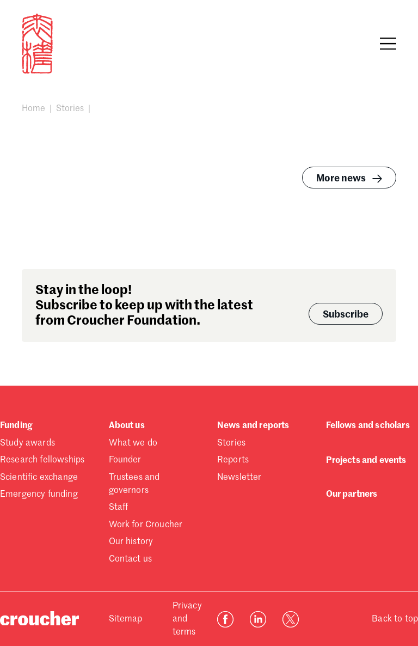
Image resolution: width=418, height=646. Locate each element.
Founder (125, 460)
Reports (233, 460)
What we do (133, 443)
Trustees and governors (134, 484)
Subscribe (345, 315)
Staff (118, 507)
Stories (70, 109)
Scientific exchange (39, 477)
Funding (16, 426)
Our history (131, 542)
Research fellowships (42, 460)
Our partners (352, 494)
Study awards (27, 443)
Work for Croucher (146, 525)
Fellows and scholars (368, 426)
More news (350, 178)
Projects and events (366, 460)
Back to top (395, 619)
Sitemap (126, 619)
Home (33, 109)
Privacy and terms (187, 619)
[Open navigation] (388, 43)
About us (127, 426)
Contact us (130, 559)
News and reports (253, 426)
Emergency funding (39, 494)
